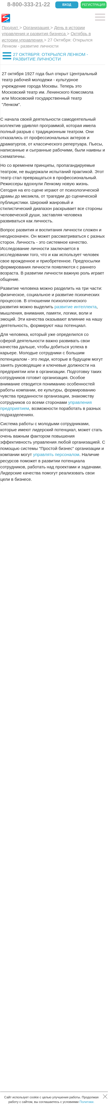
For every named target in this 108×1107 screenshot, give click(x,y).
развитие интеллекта (75, 306)
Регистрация (93, 4)
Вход (66, 4)
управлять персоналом (56, 454)
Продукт (10, 27)
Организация (36, 27)
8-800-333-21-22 (28, 4)
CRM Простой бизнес (43, 18)
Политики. (86, 1102)
